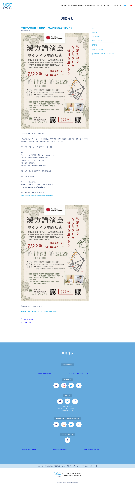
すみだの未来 (72, 5)
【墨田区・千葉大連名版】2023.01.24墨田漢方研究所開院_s (39, 311)
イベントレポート (97, 41)
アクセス (110, 5)
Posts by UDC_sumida (44, 373)
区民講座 (94, 45)
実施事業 (81, 5)
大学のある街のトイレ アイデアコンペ (103, 54)
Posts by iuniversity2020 (60, 449)
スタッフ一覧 (118, 5)
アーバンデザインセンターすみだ (79, 373)
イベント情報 (96, 36)
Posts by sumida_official (29, 449)
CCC (93, 28)
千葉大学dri (67, 409)
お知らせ (64, 5)
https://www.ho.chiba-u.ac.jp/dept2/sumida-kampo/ (37, 195)
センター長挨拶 (90, 5)
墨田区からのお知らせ (98, 49)
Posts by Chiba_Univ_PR (91, 449)
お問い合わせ (101, 5)
